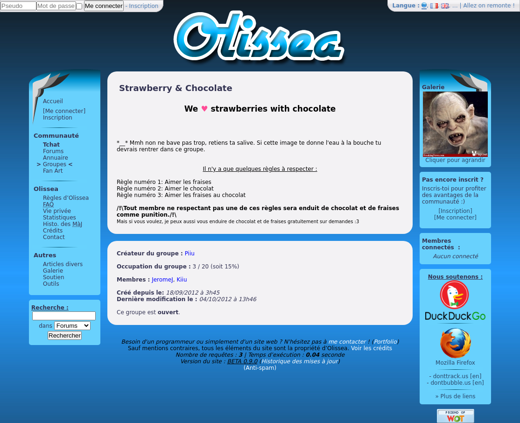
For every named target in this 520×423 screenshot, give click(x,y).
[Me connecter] (64, 111)
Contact (54, 237)
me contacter (346, 341)
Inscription (144, 6)
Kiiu (181, 279)
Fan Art (53, 171)
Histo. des (62, 224)
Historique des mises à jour (299, 361)
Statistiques (59, 217)
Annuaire (55, 158)
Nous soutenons (453, 277)
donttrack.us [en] (457, 376)
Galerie (53, 271)
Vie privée (57, 211)
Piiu (190, 253)
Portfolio (384, 341)
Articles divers (63, 264)
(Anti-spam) (260, 368)
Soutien (53, 277)
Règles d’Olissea (66, 198)
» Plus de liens (455, 396)
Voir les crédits (371, 348)
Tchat (51, 144)
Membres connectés (439, 244)
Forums (53, 151)
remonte (499, 5)
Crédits (53, 230)
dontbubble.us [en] (457, 383)
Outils (51, 284)
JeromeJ (162, 279)
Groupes (54, 164)
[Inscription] (455, 211)
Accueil (53, 101)
